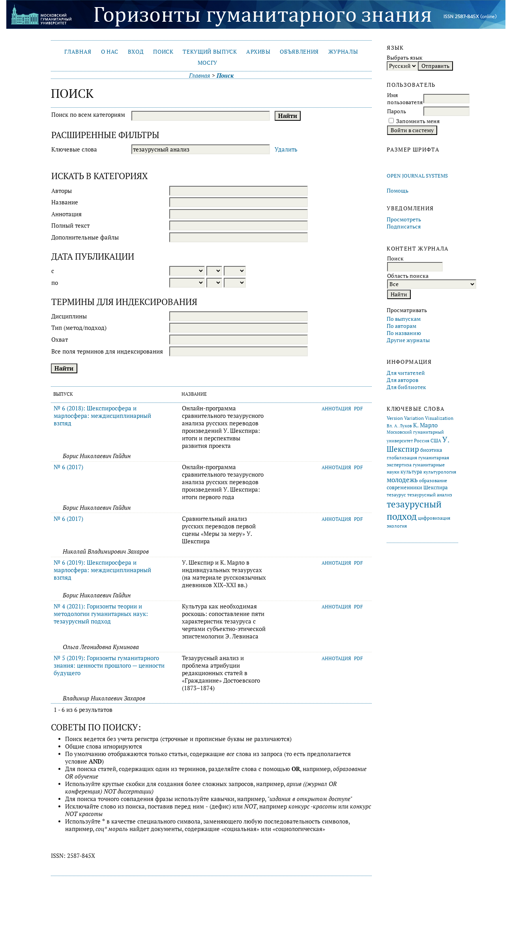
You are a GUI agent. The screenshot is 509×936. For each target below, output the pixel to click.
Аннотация (66, 214)
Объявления (299, 51)
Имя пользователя (405, 99)
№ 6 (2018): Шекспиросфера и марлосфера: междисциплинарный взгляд (102, 415)
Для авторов (402, 380)
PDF (358, 408)
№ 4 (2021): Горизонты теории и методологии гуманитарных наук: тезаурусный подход (101, 614)
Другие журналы (408, 340)
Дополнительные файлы (85, 237)
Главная (78, 51)
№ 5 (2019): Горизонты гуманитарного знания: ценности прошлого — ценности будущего (109, 665)
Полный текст (70, 225)
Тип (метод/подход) (79, 327)
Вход (136, 51)
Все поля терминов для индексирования (107, 351)
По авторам (401, 325)
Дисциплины (69, 316)
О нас (109, 51)
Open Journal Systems (417, 175)
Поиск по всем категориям (88, 114)
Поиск (163, 51)
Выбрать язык (405, 57)
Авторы (61, 191)
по (54, 282)
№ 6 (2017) (68, 467)
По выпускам (404, 318)
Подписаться (404, 226)
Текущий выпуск (210, 51)
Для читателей (406, 372)
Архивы (258, 51)
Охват (59, 339)
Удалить (286, 149)
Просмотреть (404, 219)
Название (64, 202)
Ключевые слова (74, 149)
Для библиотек (406, 387)
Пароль (396, 111)
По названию (404, 333)
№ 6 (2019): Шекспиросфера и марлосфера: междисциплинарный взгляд (102, 570)
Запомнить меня (418, 121)
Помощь (397, 190)
